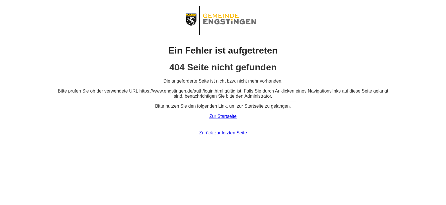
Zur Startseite (223, 116)
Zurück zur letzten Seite (223, 132)
